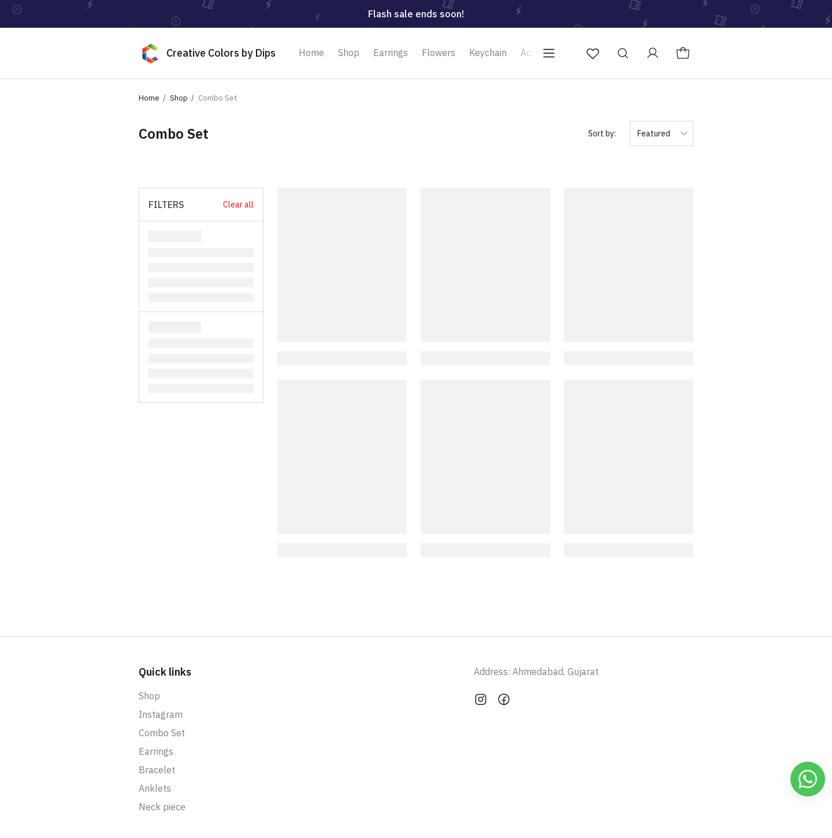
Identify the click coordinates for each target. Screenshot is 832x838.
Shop (348, 52)
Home (311, 52)
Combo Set (162, 733)
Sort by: (602, 133)
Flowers (438, 52)
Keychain (488, 52)
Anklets (155, 788)
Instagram (161, 714)
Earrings (390, 52)
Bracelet (157, 770)
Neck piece (162, 807)
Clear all (238, 204)
